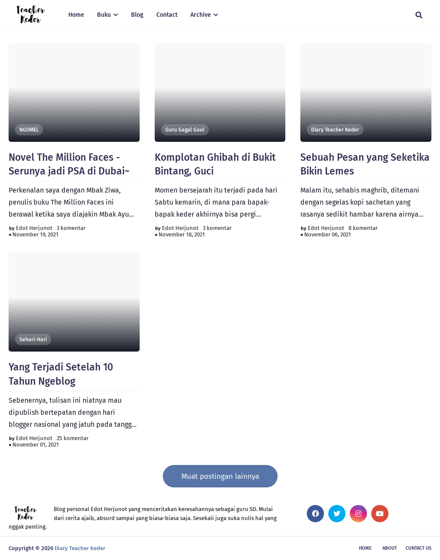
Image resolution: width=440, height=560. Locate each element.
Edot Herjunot (34, 228)
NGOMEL (29, 130)
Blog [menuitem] (137, 14)
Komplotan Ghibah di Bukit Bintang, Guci (215, 164)
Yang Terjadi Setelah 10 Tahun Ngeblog (61, 374)
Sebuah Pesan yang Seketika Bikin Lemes (365, 164)
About (389, 548)
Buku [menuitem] (104, 14)
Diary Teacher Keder (335, 130)
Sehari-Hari (33, 340)
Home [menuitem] (76, 14)
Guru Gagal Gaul (185, 130)
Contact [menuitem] (166, 14)
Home (365, 548)
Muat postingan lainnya (220, 476)
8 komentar (363, 228)
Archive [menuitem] (200, 14)
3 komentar (71, 228)
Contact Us (418, 548)
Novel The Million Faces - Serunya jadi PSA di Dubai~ (69, 164)
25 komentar (73, 438)
